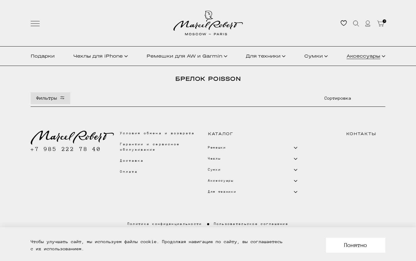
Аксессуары (366, 56)
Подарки (43, 56)
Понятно (355, 245)
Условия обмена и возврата (157, 133)
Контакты (361, 133)
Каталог (220, 133)
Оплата (129, 172)
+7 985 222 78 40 (66, 149)
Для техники (265, 56)
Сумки (316, 56)
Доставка (132, 161)
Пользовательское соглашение (251, 224)
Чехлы (100, 56)
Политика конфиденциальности (165, 224)
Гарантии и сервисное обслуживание (150, 147)
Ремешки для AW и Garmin (187, 56)
